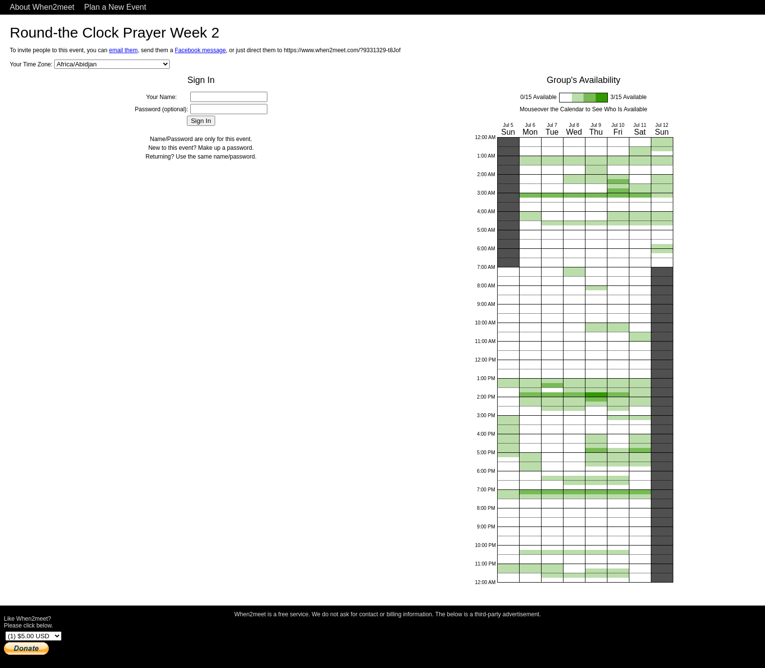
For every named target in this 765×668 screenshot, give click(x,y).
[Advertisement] (387, 640)
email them (123, 50)
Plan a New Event (115, 7)
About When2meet (42, 7)
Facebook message (200, 50)
